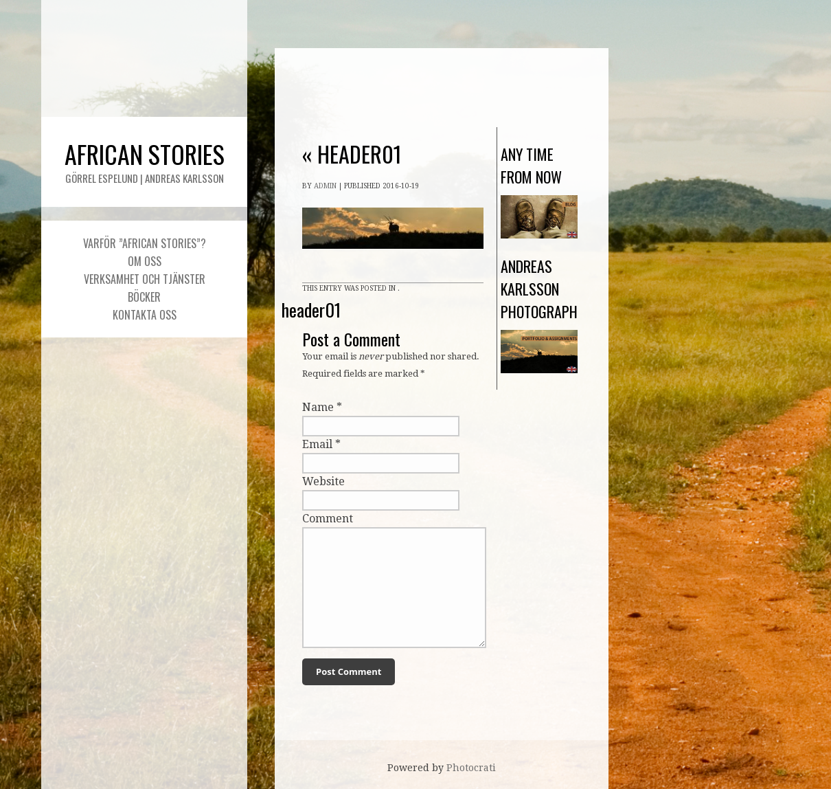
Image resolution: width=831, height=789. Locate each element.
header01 (352, 153)
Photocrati (471, 767)
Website (323, 481)
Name (318, 407)
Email (317, 444)
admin (325, 186)
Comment (327, 518)
